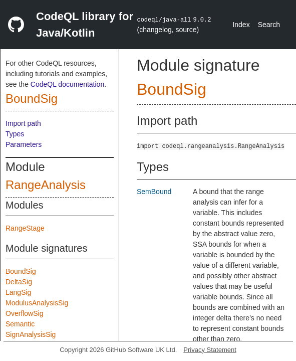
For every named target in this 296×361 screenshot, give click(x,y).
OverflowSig (24, 313)
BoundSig (32, 98)
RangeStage (25, 228)
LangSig (18, 292)
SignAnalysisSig (31, 334)
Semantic (20, 324)
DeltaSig (19, 282)
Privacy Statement (209, 349)
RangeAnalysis (46, 185)
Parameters (24, 144)
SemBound (154, 192)
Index (240, 25)
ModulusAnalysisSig (37, 303)
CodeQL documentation (67, 84)
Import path (23, 123)
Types (15, 134)
